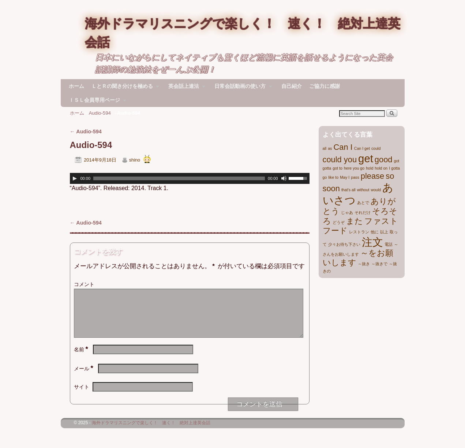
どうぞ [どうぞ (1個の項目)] (339, 222)
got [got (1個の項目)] (397, 161)
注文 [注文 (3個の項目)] (372, 242)
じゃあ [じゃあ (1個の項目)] (347, 212)
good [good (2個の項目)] (384, 159)
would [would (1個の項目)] (376, 190)
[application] (190, 178)
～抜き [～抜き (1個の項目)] (364, 264)
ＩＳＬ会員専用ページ (95, 102)
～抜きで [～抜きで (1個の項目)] (379, 264)
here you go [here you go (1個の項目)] (354, 168)
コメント (84, 284)
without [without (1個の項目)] (363, 190)
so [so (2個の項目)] (390, 176)
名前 (82, 358)
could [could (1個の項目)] (375, 148)
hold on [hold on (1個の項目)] (381, 168)
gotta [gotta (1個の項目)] (327, 168)
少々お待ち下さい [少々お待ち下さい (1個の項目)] (344, 244)
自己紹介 (291, 86)
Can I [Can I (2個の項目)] (342, 147)
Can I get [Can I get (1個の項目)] (362, 148)
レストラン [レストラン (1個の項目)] (359, 232)
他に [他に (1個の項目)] (375, 232)
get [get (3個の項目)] (365, 158)
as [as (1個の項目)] (330, 148)
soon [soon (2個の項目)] (331, 188)
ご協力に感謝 (324, 86)
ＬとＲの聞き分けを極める (123, 88)
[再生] (75, 178)
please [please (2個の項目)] (372, 176)
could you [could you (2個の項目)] (340, 159)
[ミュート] (284, 178)
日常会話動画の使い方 (241, 88)
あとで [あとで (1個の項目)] (363, 202)
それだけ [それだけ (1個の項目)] (363, 212)
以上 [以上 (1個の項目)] (384, 232)
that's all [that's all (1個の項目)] (348, 190)
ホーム (76, 86)
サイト (81, 396)
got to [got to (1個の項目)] (337, 168)
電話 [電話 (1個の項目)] (389, 244)
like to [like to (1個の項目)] (333, 177)
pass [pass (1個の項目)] (355, 177)
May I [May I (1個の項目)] (344, 177)
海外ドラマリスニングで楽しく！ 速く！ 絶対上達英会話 (151, 431)
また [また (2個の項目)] (354, 221)
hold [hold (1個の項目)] (369, 168)
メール (84, 377)
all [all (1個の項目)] (325, 148)
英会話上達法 (185, 88)
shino (134, 160)
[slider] (179, 178)
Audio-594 (100, 113)
